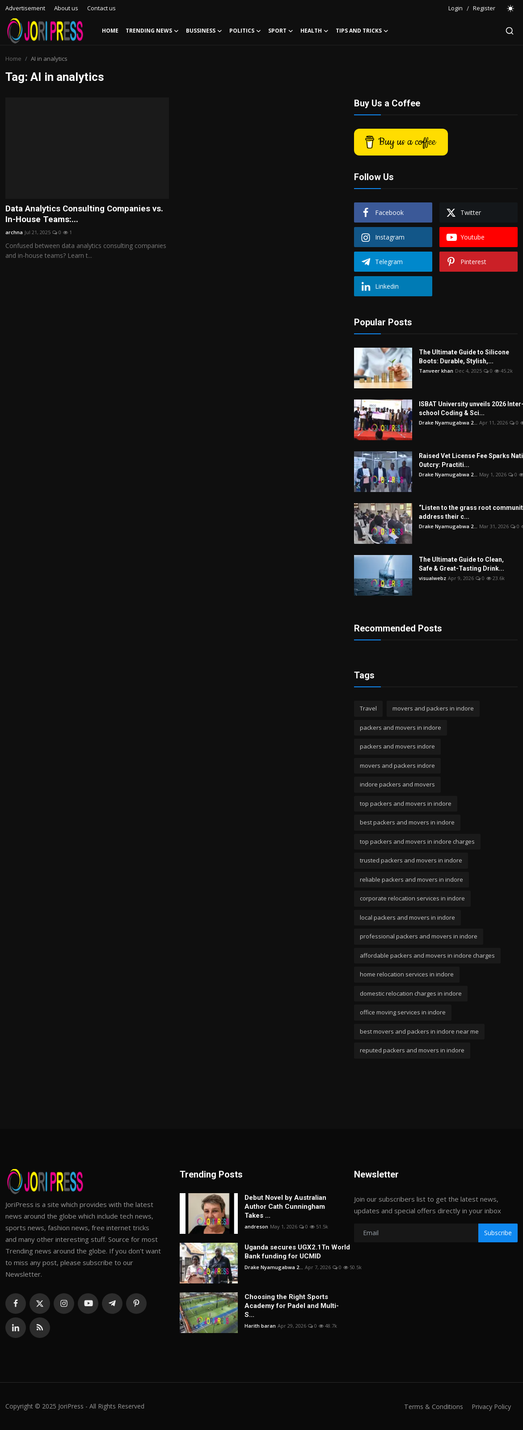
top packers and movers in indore (405, 803)
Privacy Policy (490, 1406)
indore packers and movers (397, 784)
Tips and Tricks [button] (362, 30)
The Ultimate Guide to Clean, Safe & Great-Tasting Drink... (461, 564)
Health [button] (314, 30)
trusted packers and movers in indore (411, 860)
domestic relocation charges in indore (411, 993)
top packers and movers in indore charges (417, 841)
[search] (510, 31)
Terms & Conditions (429, 1406)
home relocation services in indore (407, 974)
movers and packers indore (397, 765)
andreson (256, 1226)
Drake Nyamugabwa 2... (448, 422)
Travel (368, 708)
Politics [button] (245, 30)
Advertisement (25, 8)
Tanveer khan (436, 370)
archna (14, 233)
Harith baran (260, 1325)
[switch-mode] (511, 8)
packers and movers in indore (400, 727)
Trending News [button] (152, 30)
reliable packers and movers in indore (411, 879)
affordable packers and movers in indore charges (427, 955)
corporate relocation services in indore (412, 898)
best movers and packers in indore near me (419, 1031)
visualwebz (432, 578)
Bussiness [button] (204, 30)
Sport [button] (280, 30)
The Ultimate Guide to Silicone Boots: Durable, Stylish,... (464, 357)
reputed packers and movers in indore (412, 1050)
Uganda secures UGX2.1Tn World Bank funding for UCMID (297, 1251)
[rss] (40, 1327)
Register (484, 8)
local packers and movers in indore (407, 917)
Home (110, 30)
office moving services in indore (403, 1012)
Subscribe (498, 1232)
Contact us (101, 8)
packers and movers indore (397, 746)
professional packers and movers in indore (418, 936)
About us (66, 8)
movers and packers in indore (433, 708)
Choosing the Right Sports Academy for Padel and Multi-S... (292, 1306)
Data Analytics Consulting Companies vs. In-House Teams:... (82, 215)
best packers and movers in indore (407, 822)
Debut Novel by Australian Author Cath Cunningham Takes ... (285, 1207)
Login (455, 8)
